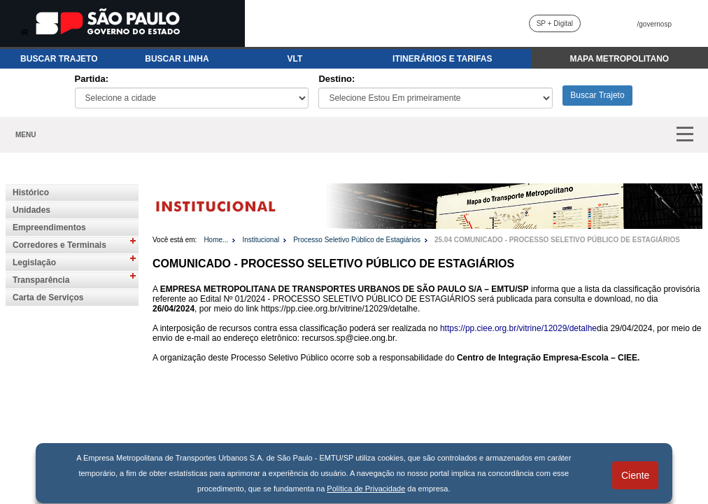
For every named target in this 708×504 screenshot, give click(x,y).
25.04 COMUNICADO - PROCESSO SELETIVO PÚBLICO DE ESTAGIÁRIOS (557, 240)
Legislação (34, 262)
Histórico (31, 192)
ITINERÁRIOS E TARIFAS (442, 59)
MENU (25, 135)
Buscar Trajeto (597, 95)
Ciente (635, 475)
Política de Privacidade (366, 488)
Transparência (41, 280)
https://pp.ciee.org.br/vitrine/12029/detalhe (518, 328)
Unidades (31, 210)
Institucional (260, 240)
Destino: (336, 79)
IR (24, 32)
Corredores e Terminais (59, 245)
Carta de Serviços (48, 297)
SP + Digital (555, 23)
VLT (295, 59)
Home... (216, 240)
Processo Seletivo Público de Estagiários (356, 240)
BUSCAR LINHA (176, 59)
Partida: (91, 79)
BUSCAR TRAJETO (58, 59)
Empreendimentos (49, 227)
